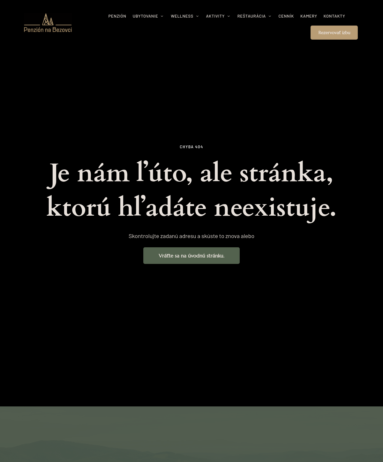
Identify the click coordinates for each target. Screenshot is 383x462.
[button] (334, 33)
